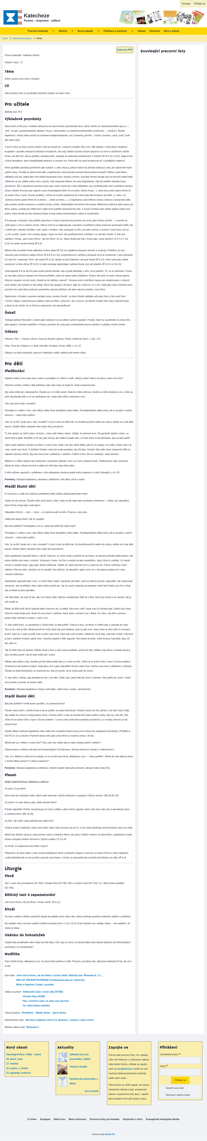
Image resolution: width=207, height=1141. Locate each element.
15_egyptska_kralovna (18, 1073)
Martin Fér (110, 1134)
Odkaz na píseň (13, 992)
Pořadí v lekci (12, 62)
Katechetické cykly (14, 1020)
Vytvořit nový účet (175, 1088)
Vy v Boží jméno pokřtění (36, 1005)
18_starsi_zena (14, 1059)
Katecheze (36, 16)
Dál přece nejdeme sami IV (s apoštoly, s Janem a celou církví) (59, 1020)
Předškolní (27, 1013)
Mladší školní (43, 1013)
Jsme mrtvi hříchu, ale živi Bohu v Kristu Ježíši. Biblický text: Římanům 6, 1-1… (59, 975)
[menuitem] (186, 3)
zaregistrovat (124, 1069)
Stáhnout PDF (124, 50)
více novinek (91, 1091)
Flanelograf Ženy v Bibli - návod (23, 1054)
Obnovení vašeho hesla (178, 1095)
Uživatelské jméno (169, 1054)
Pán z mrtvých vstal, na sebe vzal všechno (46, 1001)
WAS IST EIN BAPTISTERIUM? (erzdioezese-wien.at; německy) (50, 980)
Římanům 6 (32, 1027)
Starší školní (59, 1013)
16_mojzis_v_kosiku (17, 1068)
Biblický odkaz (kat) (15, 1027)
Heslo (163, 1066)
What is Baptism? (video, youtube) (35, 984)
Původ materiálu (13, 55)
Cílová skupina (12, 1013)
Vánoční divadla (78, 1066)
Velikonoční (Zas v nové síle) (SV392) (43, 992)
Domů (5, 38)
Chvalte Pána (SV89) (34, 996)
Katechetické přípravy (22, 38)
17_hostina (12, 1063)
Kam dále (10, 975)
